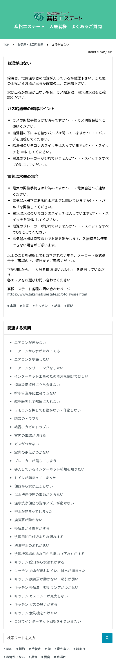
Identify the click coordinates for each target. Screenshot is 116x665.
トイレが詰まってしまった (35, 477)
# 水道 (11, 305)
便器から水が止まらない (33, 486)
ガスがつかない (26, 443)
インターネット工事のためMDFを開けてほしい (51, 376)
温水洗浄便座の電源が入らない (38, 494)
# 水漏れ (60, 657)
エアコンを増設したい (31, 359)
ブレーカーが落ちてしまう (35, 460)
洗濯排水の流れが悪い (31, 545)
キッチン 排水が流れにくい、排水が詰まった (49, 570)
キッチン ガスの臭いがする (35, 604)
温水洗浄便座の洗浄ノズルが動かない (44, 503)
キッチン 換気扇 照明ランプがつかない (46, 587)
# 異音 (33, 657)
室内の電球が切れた (30, 435)
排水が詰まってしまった (33, 511)
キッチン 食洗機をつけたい (35, 612)
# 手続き (35, 649)
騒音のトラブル (26, 418)
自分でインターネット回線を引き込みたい (47, 621)
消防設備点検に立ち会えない (38, 384)
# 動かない (61, 649)
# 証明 (68, 305)
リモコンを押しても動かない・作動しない (47, 410)
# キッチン (40, 305)
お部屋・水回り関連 (30, 44)
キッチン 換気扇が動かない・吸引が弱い (46, 579)
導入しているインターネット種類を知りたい (49, 469)
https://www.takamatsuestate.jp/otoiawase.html (47, 294)
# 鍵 (48, 649)
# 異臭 (45, 657)
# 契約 (8, 649)
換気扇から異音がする (31, 528)
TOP (6, 44)
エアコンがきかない (30, 342)
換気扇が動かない (28, 519)
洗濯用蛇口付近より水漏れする (38, 536)
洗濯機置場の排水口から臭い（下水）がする (49, 553)
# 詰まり (79, 649)
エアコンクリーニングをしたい (38, 367)
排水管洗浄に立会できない (35, 393)
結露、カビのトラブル (31, 426)
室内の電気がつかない (31, 452)
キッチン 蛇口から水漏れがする (39, 562)
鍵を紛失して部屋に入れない (37, 401)
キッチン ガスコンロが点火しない (41, 595)
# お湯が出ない (14, 657)
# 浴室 (24, 305)
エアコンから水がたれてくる (37, 350)
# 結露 (56, 305)
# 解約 (20, 649)
